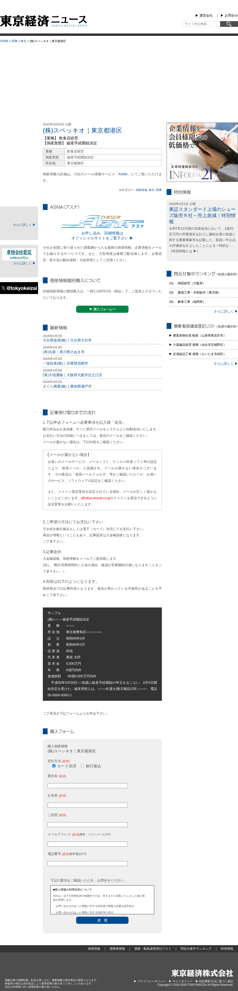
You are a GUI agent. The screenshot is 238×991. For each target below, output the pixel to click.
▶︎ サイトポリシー (180, 981)
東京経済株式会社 (202, 973)
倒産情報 (141, 190)
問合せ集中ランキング (19, 184)
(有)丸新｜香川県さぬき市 (63, 352)
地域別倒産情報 (19, 148)
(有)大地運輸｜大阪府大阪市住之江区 (72, 375)
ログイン (19, 232)
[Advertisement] (119, 81)
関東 (15, 41)
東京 (23, 41)
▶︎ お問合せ (229, 15)
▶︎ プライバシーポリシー (150, 981)
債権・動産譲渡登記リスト (19, 172)
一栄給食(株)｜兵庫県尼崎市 (65, 363)
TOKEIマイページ (19, 216)
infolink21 (202, 152)
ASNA (123, 174)
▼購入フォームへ (102, 309)
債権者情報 (19, 160)
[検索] (229, 24)
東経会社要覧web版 (19, 254)
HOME (4, 41)
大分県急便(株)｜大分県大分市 (67, 340)
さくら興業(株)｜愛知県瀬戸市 (67, 386)
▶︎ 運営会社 (204, 15)
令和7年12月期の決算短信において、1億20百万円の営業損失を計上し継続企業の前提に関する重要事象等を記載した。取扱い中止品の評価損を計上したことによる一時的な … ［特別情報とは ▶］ (202, 240)
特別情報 (19, 196)
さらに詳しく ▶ (24, 225)
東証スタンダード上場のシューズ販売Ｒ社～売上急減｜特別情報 (202, 215)
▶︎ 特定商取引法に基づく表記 (214, 981)
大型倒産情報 (19, 126)
